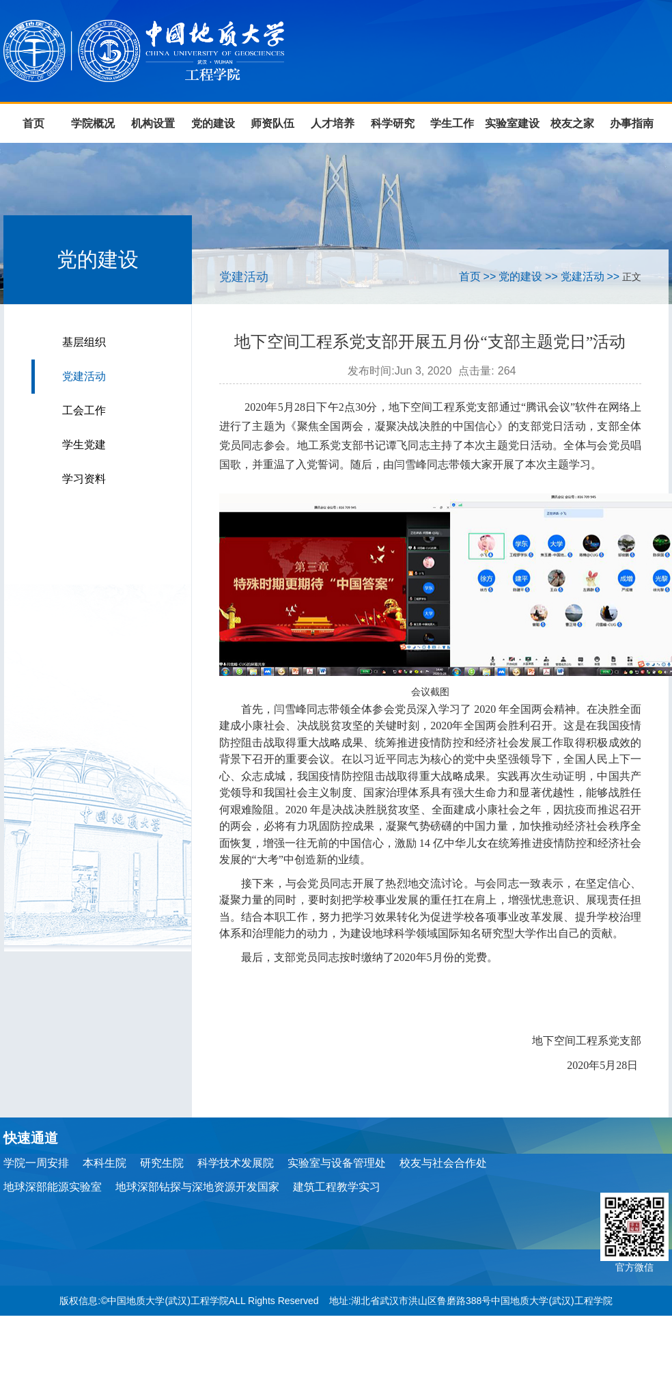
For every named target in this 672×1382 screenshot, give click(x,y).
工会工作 (84, 410)
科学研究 (393, 123)
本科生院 (104, 1163)
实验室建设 (512, 123)
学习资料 (84, 479)
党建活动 (84, 376)
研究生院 (162, 1163)
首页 (33, 123)
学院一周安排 (36, 1163)
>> (490, 276)
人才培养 (332, 123)
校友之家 (572, 123)
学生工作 (452, 123)
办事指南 (632, 123)
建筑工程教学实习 (336, 1187)
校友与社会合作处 (443, 1163)
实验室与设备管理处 (337, 1163)
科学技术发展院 (235, 1163)
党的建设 (213, 123)
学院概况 (93, 123)
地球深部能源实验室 (52, 1187)
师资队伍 (272, 123)
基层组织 (84, 342)
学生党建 (84, 444)
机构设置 (153, 123)
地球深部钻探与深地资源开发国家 (197, 1187)
